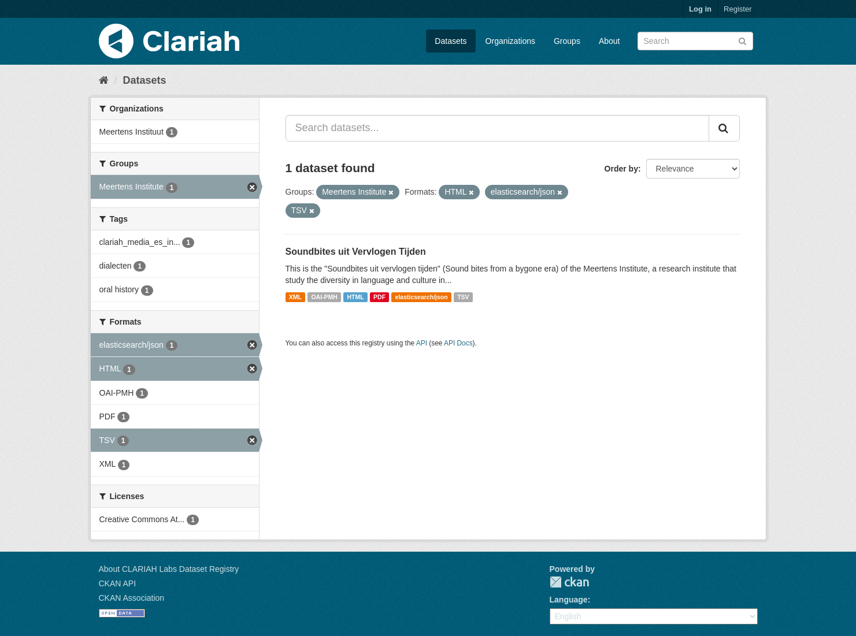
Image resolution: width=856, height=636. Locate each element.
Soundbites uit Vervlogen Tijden (356, 251)
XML (295, 296)
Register (737, 9)
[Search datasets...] (497, 128)
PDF (379, 296)
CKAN (569, 582)
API (421, 343)
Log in (700, 9)
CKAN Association (132, 597)
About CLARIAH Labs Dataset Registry (169, 569)
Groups (567, 41)
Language (569, 599)
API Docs (458, 343)
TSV (463, 296)
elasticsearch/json (421, 296)
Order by (621, 168)
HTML (355, 296)
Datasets (450, 41)
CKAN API (117, 583)
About (609, 41)
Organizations (510, 41)
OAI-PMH (324, 296)
